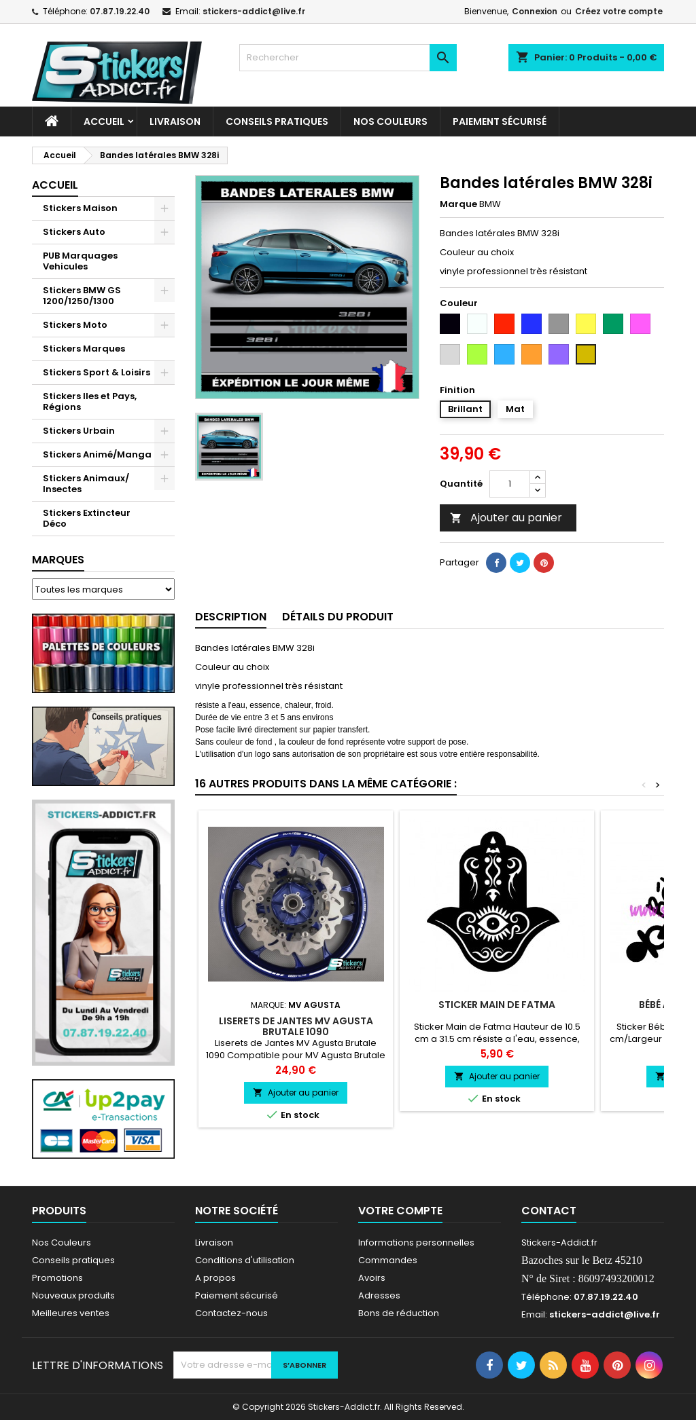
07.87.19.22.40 (120, 11)
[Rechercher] (348, 57)
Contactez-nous (231, 1313)
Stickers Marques (84, 348)
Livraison (175, 121)
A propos (215, 1277)
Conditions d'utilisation (244, 1260)
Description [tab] (230, 616)
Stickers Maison (80, 208)
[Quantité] (509, 484)
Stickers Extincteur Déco (86, 518)
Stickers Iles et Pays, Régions (90, 401)
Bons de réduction (398, 1313)
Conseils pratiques (73, 1260)
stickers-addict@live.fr (254, 11)
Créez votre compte (619, 11)
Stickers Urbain (79, 430)
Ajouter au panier (506, 517)
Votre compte (400, 1210)
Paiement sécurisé (499, 121)
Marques (58, 559)
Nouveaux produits (73, 1295)
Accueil (104, 121)
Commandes (387, 1260)
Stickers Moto (75, 324)
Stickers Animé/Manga (97, 454)
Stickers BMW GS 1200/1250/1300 (82, 295)
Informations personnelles (416, 1242)
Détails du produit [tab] (338, 616)
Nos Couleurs (390, 121)
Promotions (57, 1277)
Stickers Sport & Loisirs (96, 372)
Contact (548, 1210)
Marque (458, 204)
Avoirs (371, 1277)
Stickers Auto (74, 231)
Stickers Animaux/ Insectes (86, 484)
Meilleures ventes (70, 1313)
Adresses (379, 1295)
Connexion (534, 11)
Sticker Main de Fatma (496, 1004)
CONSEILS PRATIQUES (277, 121)
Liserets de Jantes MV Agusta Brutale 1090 (296, 1026)
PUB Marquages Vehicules (80, 261)
